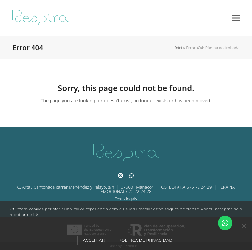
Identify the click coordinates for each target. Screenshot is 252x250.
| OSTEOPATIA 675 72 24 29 (183, 187)
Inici (178, 48)
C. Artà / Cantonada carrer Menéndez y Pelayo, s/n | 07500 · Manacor (86, 187)
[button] (236, 18)
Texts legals (126, 199)
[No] (244, 225)
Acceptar (94, 240)
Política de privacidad (146, 240)
